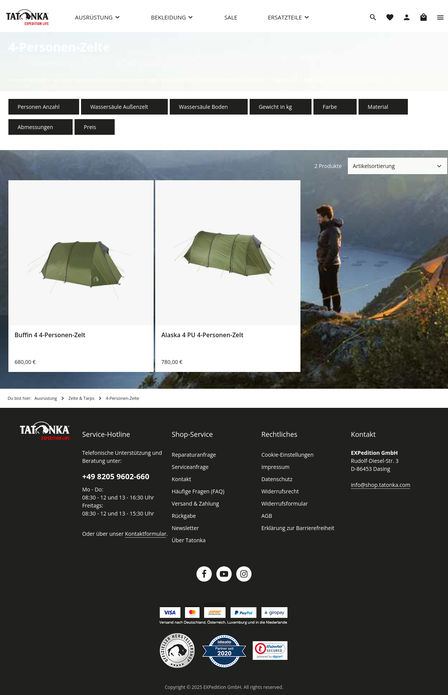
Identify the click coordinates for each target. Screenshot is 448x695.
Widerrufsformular (282, 504)
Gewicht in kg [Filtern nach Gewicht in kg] (275, 107)
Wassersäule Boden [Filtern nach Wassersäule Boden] (204, 107)
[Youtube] (224, 574)
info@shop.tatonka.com (379, 485)
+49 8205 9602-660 (115, 477)
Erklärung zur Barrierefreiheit (295, 528)
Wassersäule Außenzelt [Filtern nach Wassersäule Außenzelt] (122, 107)
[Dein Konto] (406, 17)
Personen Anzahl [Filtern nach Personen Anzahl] (43, 107)
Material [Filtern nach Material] (376, 107)
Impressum (274, 467)
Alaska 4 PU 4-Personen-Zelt (202, 335)
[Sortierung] (397, 166)
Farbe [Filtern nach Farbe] (329, 107)
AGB (267, 516)
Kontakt (181, 480)
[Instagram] (244, 574)
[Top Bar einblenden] (440, 17)
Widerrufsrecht (278, 492)
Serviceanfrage (190, 467)
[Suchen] (373, 17)
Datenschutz (276, 480)
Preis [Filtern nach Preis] (93, 127)
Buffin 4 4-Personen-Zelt (50, 335)
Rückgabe (184, 516)
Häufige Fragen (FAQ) (198, 492)
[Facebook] (204, 574)
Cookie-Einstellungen (286, 455)
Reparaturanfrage (193, 455)
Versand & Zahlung (194, 504)
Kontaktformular (142, 534)
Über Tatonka (187, 541)
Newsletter (184, 528)
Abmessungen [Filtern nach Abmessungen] (40, 127)
